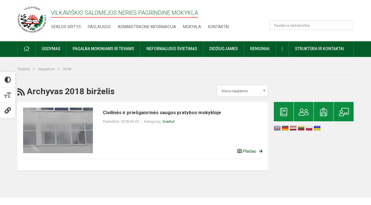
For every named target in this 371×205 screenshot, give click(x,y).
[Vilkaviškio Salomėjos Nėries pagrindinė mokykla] (32, 19)
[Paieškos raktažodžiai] (312, 25)
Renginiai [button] (260, 48)
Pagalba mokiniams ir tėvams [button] (103, 48)
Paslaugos (99, 26)
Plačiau (249, 151)
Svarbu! (168, 121)
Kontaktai (218, 26)
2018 (67, 69)
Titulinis (24, 69)
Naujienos (47, 69)
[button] (315, 12)
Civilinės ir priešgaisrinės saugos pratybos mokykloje (162, 112)
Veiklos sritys (66, 26)
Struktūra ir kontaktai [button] (319, 48)
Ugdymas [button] (51, 48)
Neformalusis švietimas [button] (171, 48)
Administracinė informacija (147, 26)
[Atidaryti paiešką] (347, 25)
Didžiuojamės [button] (223, 48)
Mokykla (192, 26)
